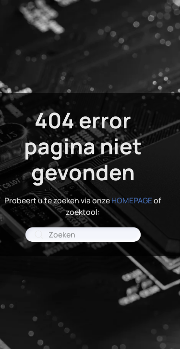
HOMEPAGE (131, 200)
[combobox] (83, 234)
